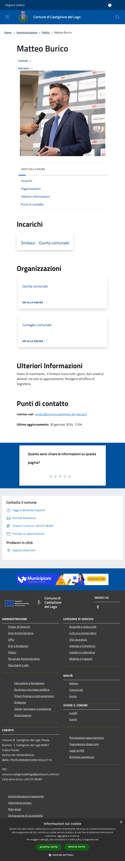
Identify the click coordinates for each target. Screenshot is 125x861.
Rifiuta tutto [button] (76, 846)
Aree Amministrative (20, 633)
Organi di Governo (19, 626)
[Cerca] (117, 17)
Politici (46, 32)
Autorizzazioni (22, 715)
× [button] (121, 822)
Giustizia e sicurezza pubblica (31, 689)
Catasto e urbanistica (82, 652)
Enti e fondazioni (18, 646)
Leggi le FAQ (76, 750)
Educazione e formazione (29, 683)
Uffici (11, 639)
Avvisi (73, 696)
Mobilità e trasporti (80, 659)
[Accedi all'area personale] (110, 5)
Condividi (25, 61)
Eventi (73, 719)
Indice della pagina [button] (33, 169)
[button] (62, 855)
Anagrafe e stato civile (82, 626)
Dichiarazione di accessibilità (25, 815)
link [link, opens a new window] (97, 839)
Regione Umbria (15, 5)
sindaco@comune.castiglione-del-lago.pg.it (61, 414)
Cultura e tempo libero (82, 633)
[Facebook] (98, 607)
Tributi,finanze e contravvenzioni (34, 696)
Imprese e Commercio (82, 646)
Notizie (73, 683)
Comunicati (76, 690)
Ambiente (20, 702)
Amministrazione (27, 32)
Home (7, 32)
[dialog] (62, 839)
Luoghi (73, 713)
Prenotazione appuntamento (86, 738)
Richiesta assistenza (81, 757)
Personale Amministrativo (24, 659)
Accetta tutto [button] (49, 847)
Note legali (14, 809)
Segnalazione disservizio (84, 744)
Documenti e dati (18, 665)
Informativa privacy (20, 803)
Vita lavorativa (78, 639)
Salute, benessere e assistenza (32, 709)
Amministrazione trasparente (26, 796)
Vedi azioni (26, 68)
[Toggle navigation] (7, 17)
